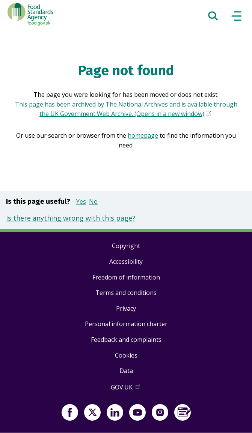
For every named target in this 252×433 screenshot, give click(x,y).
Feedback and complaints (126, 339)
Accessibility (126, 261)
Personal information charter (126, 324)
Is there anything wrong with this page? (70, 218)
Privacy (126, 308)
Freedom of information (126, 277)
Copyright (126, 246)
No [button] (93, 201)
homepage (143, 135)
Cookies (126, 355)
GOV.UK (126, 388)
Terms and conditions (126, 293)
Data (126, 371)
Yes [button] (81, 201)
